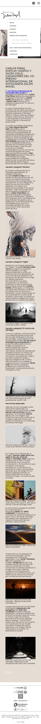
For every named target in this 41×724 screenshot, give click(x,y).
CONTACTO (13, 54)
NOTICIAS (13, 32)
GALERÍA (13, 29)
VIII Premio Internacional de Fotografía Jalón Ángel (18, 92)
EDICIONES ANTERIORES (20, 40)
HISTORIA (13, 26)
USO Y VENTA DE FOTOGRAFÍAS (20, 47)
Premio (9, 672)
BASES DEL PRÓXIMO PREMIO (22, 43)
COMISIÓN (13, 51)
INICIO (12, 22)
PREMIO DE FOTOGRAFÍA (18, 35)
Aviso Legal (20, 722)
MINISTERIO (20, 712)
